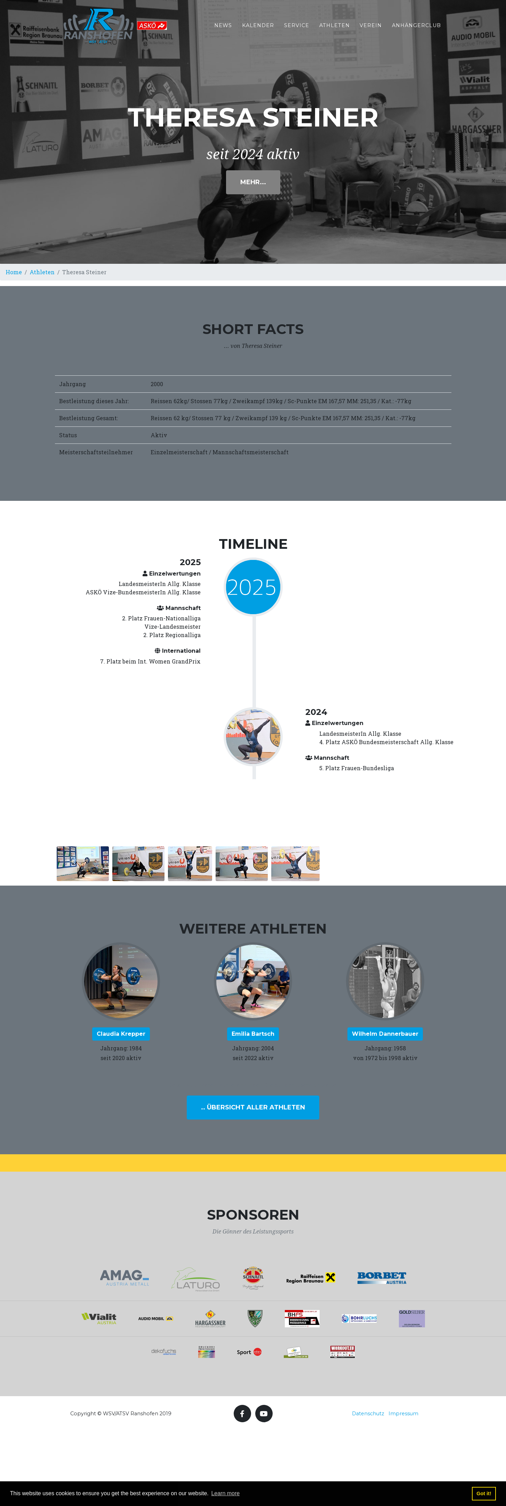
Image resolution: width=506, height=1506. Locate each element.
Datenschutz (368, 1413)
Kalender (258, 29)
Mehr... (253, 182)
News (223, 29)
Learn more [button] (225, 1493)
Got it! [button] (483, 1493)
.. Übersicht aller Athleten (253, 1107)
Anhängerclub (416, 29)
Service (296, 29)
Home (14, 272)
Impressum (403, 1413)
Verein (371, 29)
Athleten (334, 29)
